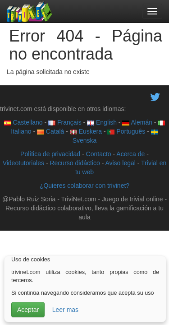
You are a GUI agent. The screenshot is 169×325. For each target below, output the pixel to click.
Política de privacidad (50, 154)
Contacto (98, 154)
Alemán (137, 122)
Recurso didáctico (75, 163)
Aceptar (28, 309)
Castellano (23, 122)
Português (126, 131)
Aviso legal (120, 163)
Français (65, 122)
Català (50, 131)
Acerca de (130, 154)
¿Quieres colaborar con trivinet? (84, 185)
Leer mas (65, 309)
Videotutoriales (23, 163)
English (102, 122)
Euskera (86, 131)
